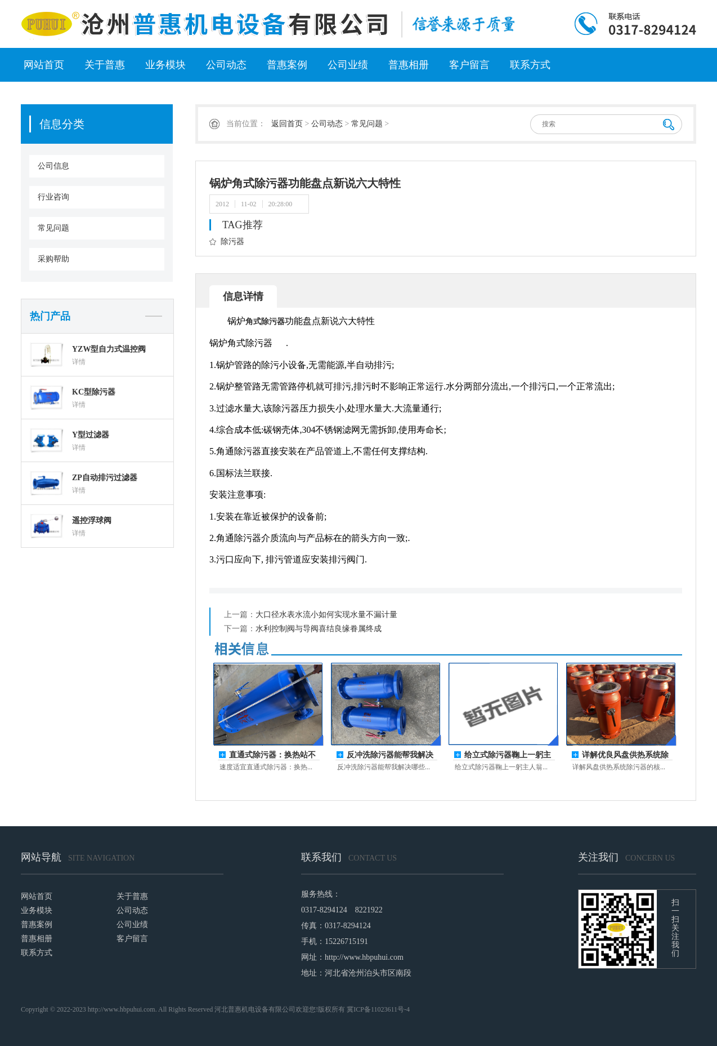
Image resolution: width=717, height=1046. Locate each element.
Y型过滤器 (90, 435)
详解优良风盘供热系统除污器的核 (625, 755)
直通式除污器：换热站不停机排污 (272, 755)
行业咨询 (53, 197)
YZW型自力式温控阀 (109, 349)
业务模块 (165, 64)
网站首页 (44, 64)
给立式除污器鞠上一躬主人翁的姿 (507, 755)
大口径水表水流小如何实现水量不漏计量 (326, 614)
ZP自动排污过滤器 (104, 477)
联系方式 (530, 64)
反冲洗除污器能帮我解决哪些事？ (390, 755)
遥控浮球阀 (91, 520)
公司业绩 (348, 64)
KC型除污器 (93, 392)
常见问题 (53, 228)
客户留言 (469, 64)
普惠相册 (408, 64)
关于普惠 (104, 64)
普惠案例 (287, 64)
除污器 (232, 241)
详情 (79, 362)
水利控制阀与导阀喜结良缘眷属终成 (319, 628)
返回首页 (287, 123)
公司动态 (226, 64)
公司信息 (53, 166)
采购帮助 (53, 259)
